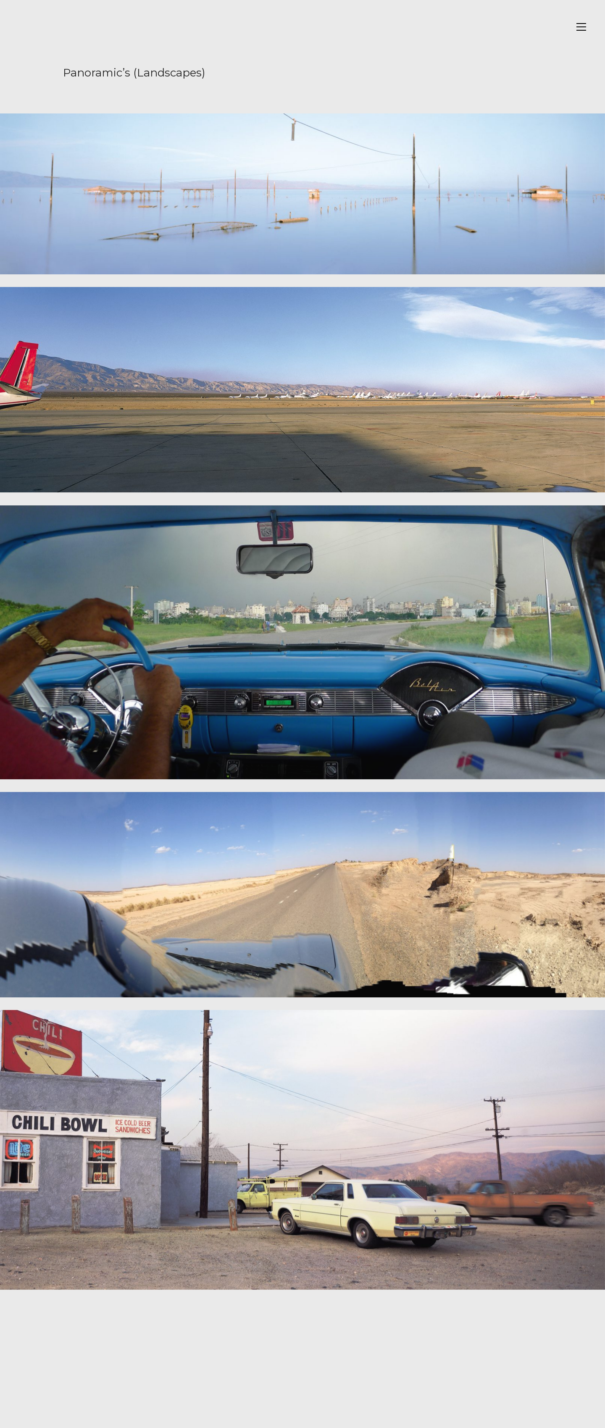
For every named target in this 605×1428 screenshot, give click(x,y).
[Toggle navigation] (581, 27)
